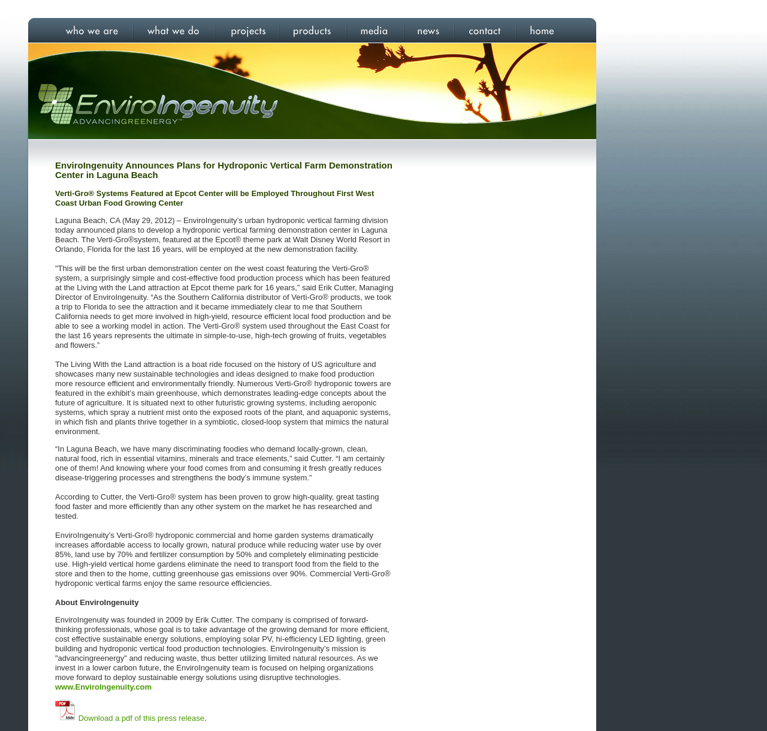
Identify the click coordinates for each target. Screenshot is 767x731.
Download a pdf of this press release (141, 718)
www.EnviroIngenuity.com (103, 686)
